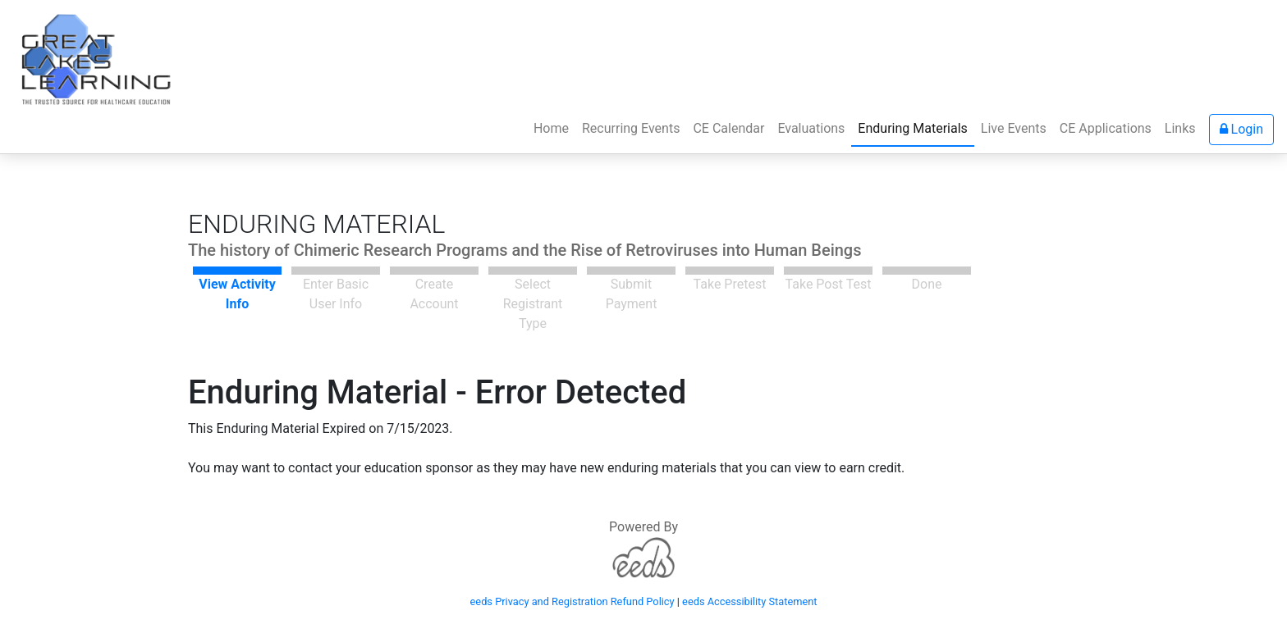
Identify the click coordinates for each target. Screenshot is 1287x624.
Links (1180, 128)
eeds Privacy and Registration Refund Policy (572, 601)
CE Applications (1106, 128)
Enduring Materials (912, 128)
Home (554, 127)
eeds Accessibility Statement (749, 601)
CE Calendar (728, 128)
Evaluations (811, 128)
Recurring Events (631, 128)
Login (1241, 129)
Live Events (1014, 128)
